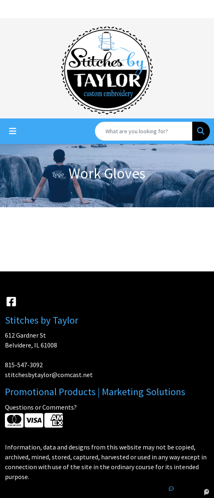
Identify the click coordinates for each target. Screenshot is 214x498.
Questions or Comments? (41, 407)
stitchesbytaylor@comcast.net (49, 375)
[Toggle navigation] (12, 131)
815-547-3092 (24, 365)
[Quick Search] (144, 131)
